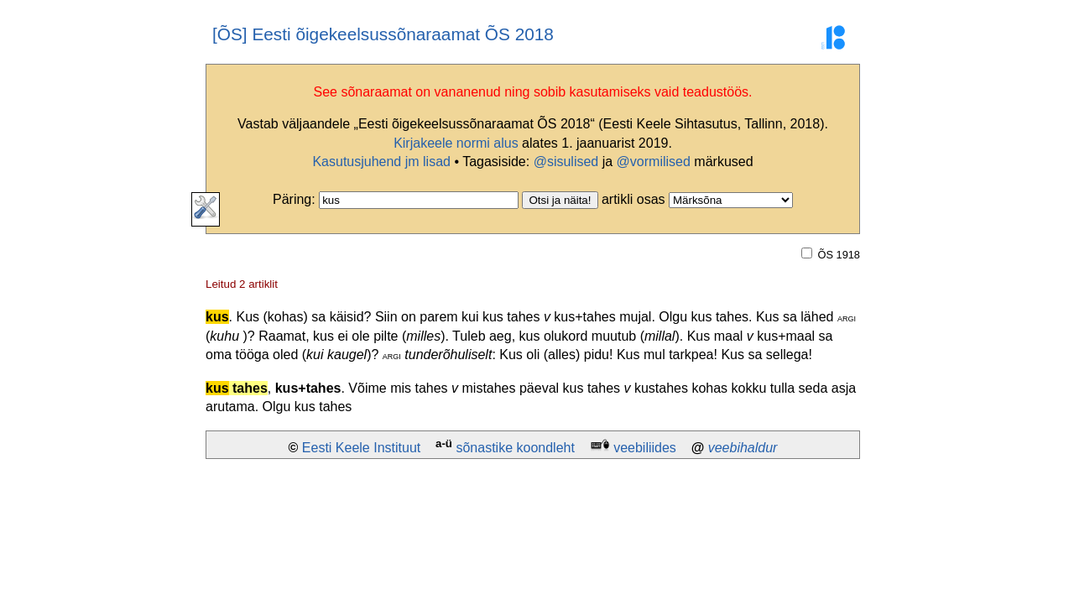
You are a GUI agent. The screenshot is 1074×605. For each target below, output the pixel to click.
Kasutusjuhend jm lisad (381, 161)
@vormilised (654, 161)
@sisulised (566, 161)
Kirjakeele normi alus (456, 143)
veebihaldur (743, 448)
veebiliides (644, 448)
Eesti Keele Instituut (361, 448)
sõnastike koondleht (515, 448)
